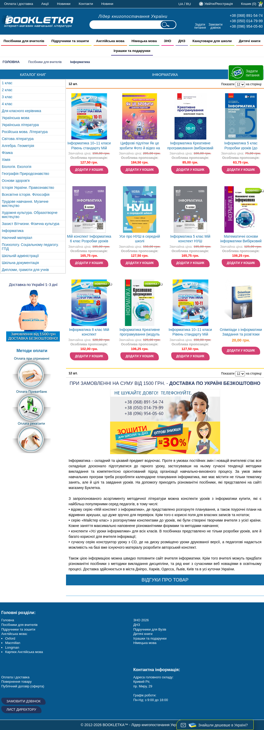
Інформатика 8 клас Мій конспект (89, 332)
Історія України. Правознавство (28, 187)
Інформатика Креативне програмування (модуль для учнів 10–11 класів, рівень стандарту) (140, 333)
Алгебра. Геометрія (18, 146)
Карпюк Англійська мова (24, 652)
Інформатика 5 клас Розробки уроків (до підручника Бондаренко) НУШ (241, 146)
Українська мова (15, 118)
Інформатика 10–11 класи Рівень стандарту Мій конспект (89, 146)
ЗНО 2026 (141, 620)
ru (188, 4)
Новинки (63, 4)
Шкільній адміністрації (20, 256)
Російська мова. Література (25, 132)
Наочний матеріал (17, 238)
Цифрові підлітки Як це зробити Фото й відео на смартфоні (139, 146)
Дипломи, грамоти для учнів (25, 270)
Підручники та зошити (18, 629)
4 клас (7, 104)
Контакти (86, 4)
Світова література (18, 139)
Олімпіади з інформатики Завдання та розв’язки (241, 332)
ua (180, 4)
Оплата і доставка (18, 4)
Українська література (20, 125)
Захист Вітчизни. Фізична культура (30, 224)
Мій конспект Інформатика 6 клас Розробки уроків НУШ (89, 239)
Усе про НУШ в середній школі (139, 238)
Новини (107, 4)
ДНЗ (136, 625)
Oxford (10, 638)
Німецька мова (144, 643)
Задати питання (200, 26)
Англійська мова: (14, 634)
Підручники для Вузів (149, 629)
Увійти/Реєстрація (218, 4)
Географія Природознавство (25, 174)
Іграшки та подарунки (150, 638)
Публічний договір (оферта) (22, 686)
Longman (12, 647)
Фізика (7, 153)
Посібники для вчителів (45, 62)
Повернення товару (16, 682)
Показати (227, 84)
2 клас (7, 90)
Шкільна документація (20, 263)
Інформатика (12, 231)
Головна (11, 62)
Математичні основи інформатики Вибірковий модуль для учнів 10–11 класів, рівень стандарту (240, 239)
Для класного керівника (21, 111)
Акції (45, 4)
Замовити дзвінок (215, 26)
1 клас (7, 83)
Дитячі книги (142, 634)
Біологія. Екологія (16, 167)
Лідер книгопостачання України (133, 16)
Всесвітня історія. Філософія (26, 194)
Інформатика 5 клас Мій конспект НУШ (190, 238)
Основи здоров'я (16, 180)
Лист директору (21, 709)
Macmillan (12, 643)
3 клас (7, 97)
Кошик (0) (248, 4)
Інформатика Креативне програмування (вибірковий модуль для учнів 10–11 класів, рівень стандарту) (190, 146)
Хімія (6, 160)
